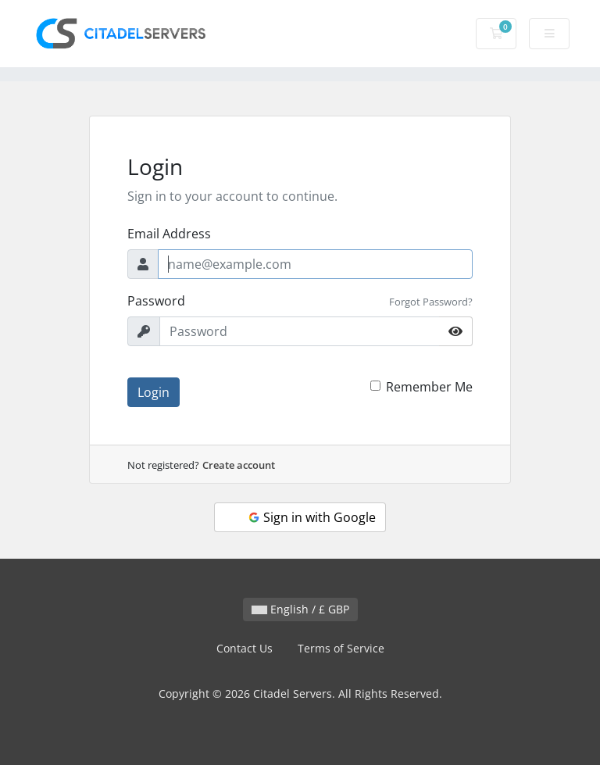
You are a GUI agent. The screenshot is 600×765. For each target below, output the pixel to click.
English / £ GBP (300, 609)
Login (154, 392)
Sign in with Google (311, 517)
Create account (238, 465)
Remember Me (429, 386)
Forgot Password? (431, 302)
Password (156, 300)
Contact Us (244, 648)
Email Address (169, 233)
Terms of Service (341, 648)
